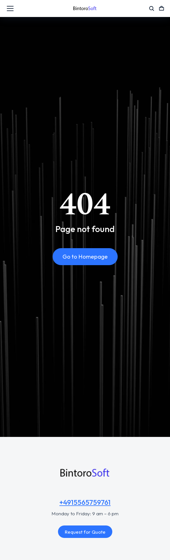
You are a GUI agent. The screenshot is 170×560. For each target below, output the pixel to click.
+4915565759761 (85, 502)
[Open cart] (161, 8)
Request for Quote (85, 532)
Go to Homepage (85, 256)
